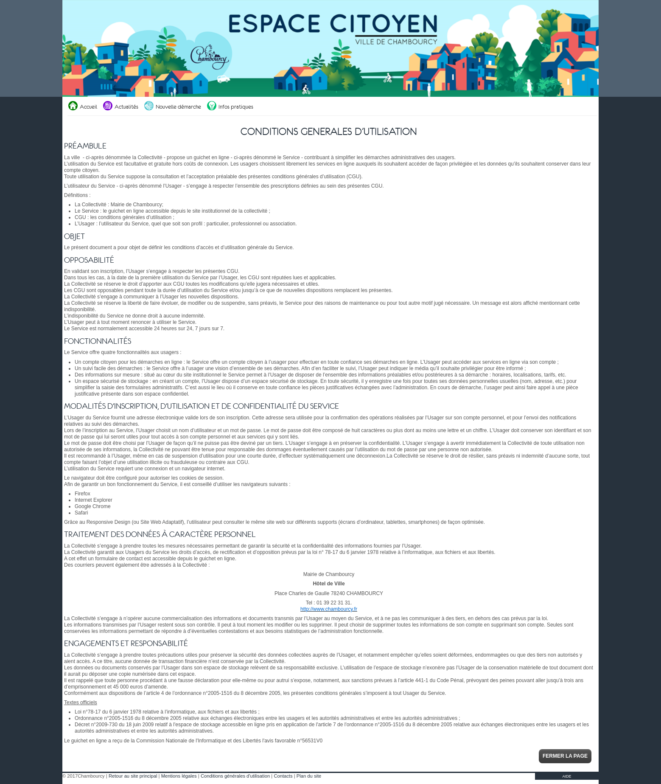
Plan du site (309, 775)
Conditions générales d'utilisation (235, 775)
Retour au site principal (133, 775)
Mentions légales (179, 775)
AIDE (566, 776)
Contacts (283, 775)
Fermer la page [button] (565, 756)
